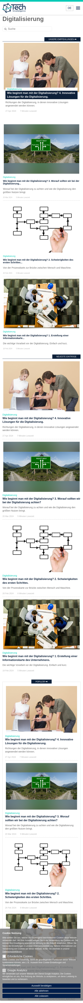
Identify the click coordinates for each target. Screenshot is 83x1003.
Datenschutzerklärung (12, 951)
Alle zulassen (41, 996)
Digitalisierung (14, 89)
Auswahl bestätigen (41, 985)
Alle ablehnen (41, 990)
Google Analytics (14, 970)
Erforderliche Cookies (17, 956)
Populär (41, 682)
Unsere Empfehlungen (62, 39)
